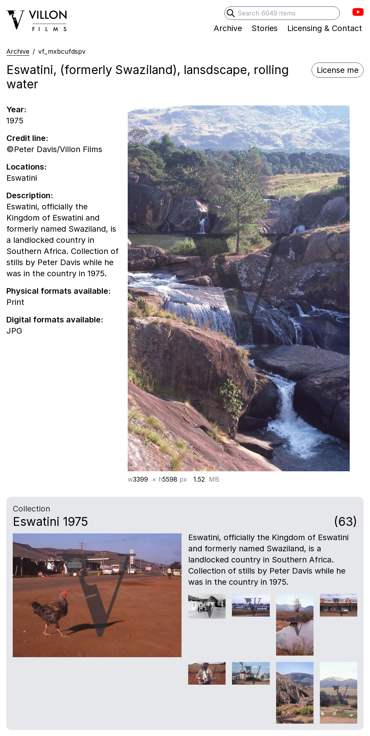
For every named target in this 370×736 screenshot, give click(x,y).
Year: (16, 109)
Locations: (26, 167)
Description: (29, 195)
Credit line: (27, 138)
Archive (17, 51)
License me (337, 70)
